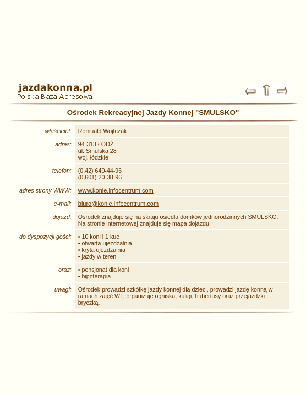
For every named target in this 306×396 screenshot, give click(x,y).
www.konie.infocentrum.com (116, 190)
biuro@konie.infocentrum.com (118, 203)
